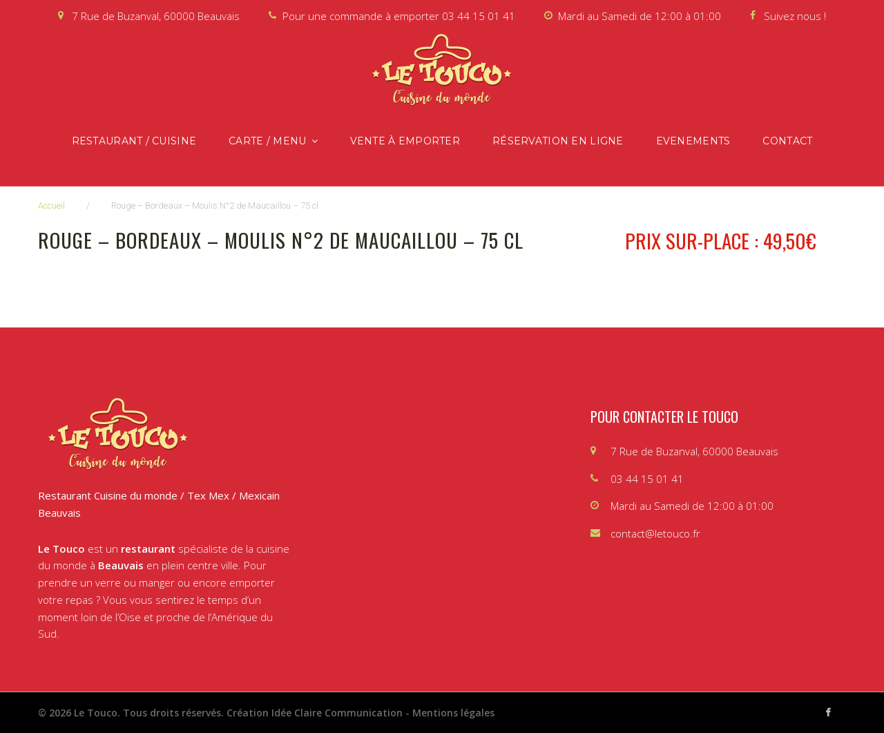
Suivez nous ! (795, 16)
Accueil (51, 205)
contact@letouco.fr (655, 533)
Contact (787, 141)
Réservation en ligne (558, 141)
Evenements (693, 141)
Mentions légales (453, 712)
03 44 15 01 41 (478, 16)
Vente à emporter (405, 141)
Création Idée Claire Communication (315, 712)
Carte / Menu (267, 141)
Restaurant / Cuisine (134, 141)
